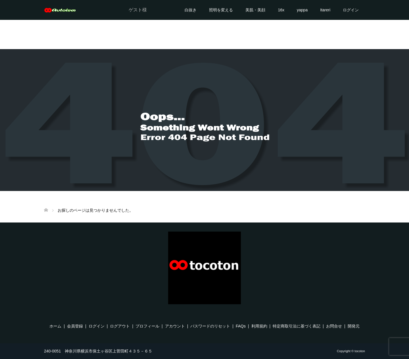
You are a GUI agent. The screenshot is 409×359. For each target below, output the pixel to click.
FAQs (241, 326)
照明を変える (221, 10)
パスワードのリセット (210, 326)
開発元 (354, 326)
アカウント (175, 326)
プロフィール (147, 326)
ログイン (351, 10)
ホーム (55, 326)
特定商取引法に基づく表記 (296, 326)
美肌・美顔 (255, 10)
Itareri (325, 10)
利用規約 (259, 326)
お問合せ (334, 326)
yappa (302, 10)
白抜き (191, 10)
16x (281, 10)
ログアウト (120, 326)
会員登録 (75, 326)
